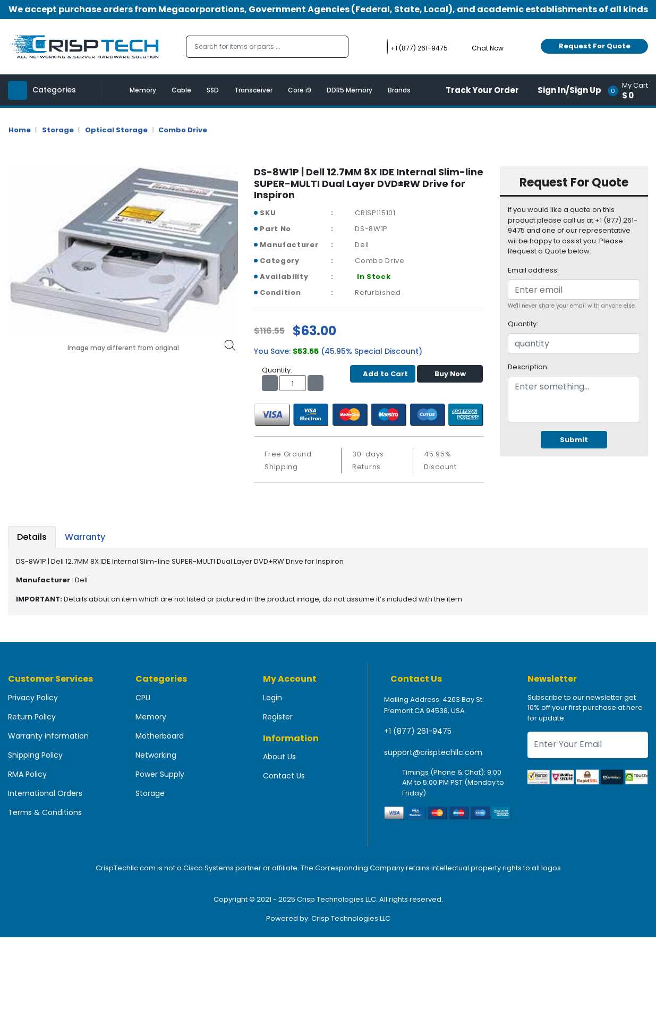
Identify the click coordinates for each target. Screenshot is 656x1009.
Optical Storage (116, 130)
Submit (574, 440)
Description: (528, 367)
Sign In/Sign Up (569, 90)
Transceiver (253, 90)
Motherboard (159, 736)
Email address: (533, 270)
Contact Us (284, 775)
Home (19, 130)
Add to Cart (382, 374)
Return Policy (32, 716)
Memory (143, 90)
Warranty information (48, 736)
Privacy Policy (33, 697)
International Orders (45, 793)
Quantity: (523, 324)
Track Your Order (482, 90)
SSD (213, 90)
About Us (279, 756)
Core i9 (299, 90)
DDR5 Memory (349, 90)
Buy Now (450, 374)
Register (278, 716)
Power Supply (159, 774)
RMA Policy (27, 774)
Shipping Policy (35, 755)
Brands (399, 90)
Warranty (85, 537)
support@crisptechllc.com (433, 752)
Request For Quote (595, 46)
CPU (142, 697)
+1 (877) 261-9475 (417, 731)
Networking (155, 755)
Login (272, 697)
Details (32, 537)
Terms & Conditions (45, 812)
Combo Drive (182, 130)
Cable (181, 90)
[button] (631, 90)
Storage (58, 130)
